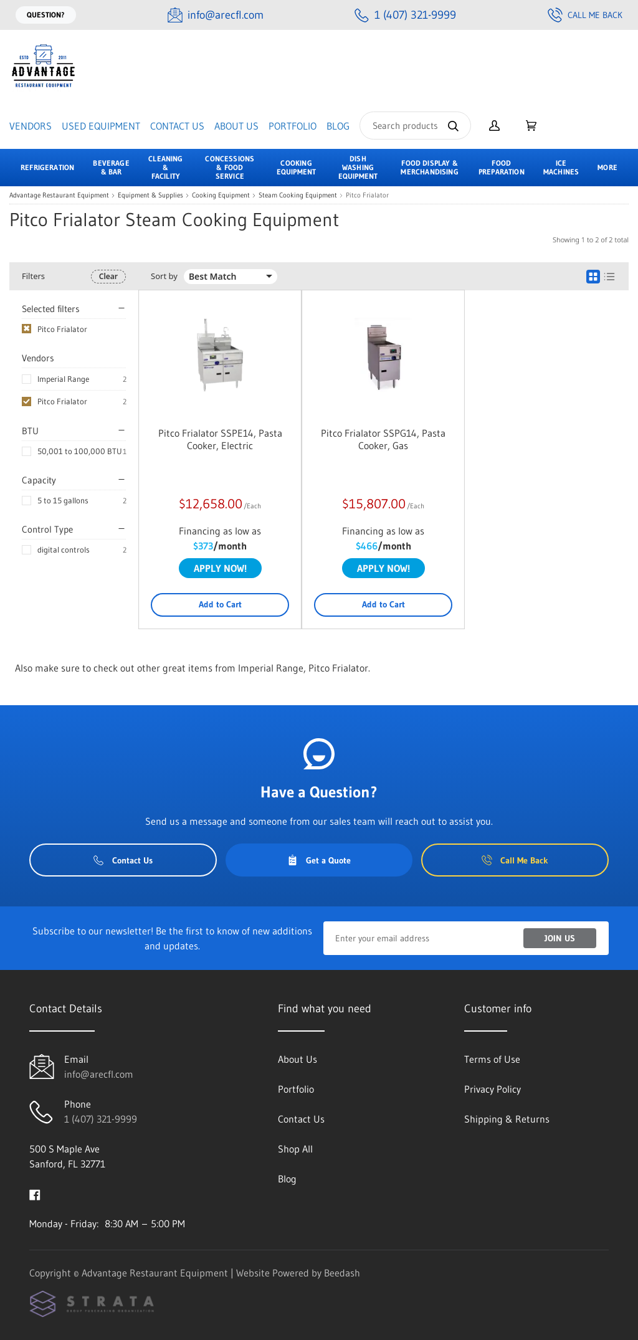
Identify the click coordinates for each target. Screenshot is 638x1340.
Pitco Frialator (62, 401)
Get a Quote (319, 860)
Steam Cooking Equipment (298, 195)
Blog (338, 126)
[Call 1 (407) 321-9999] (405, 15)
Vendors (30, 126)
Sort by (164, 276)
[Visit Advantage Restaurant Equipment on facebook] (34, 1193)
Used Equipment (101, 126)
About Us (236, 126)
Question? (46, 14)
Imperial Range (63, 379)
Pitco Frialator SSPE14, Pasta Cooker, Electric (220, 439)
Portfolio (293, 126)
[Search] (415, 126)
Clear (108, 276)
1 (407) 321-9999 (100, 1119)
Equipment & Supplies (150, 195)
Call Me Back (585, 14)
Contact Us (177, 126)
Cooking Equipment (221, 195)
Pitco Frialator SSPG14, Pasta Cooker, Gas (383, 439)
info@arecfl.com (98, 1074)
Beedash (342, 1272)
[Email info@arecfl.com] (216, 15)
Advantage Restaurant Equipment (59, 195)
